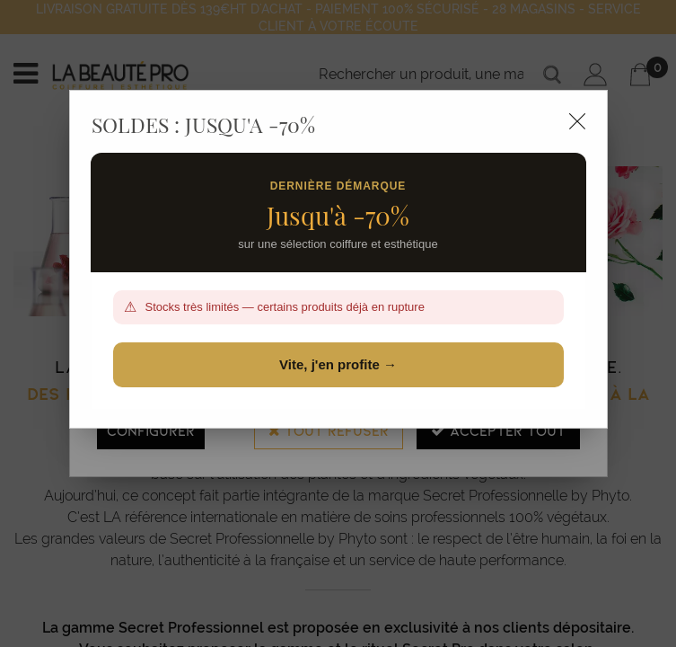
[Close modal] (577, 121)
